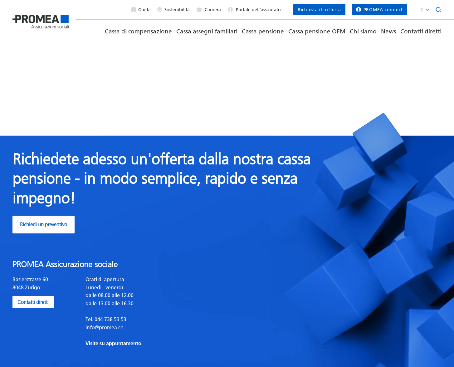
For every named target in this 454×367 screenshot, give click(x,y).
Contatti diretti (421, 31)
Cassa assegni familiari (206, 31)
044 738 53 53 (109, 319)
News (388, 31)
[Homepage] (40, 19)
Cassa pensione (263, 31)
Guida (141, 9)
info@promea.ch (104, 327)
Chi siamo (363, 31)
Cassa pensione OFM (316, 31)
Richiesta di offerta (319, 9)
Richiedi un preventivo (43, 224)
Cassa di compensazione (138, 31)
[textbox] (153, 311)
